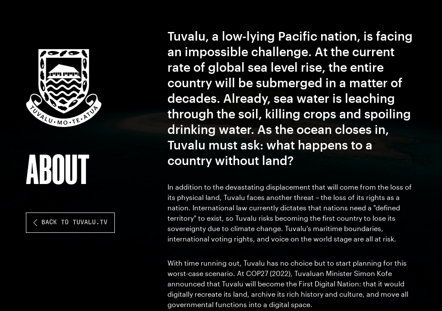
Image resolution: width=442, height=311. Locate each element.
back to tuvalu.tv (70, 222)
